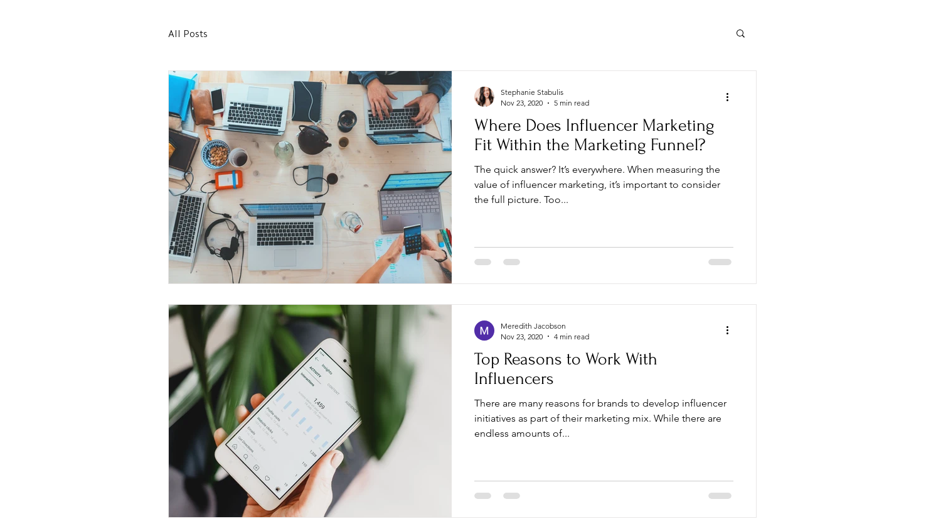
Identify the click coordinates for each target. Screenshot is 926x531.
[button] (741, 34)
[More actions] (731, 96)
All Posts (188, 32)
